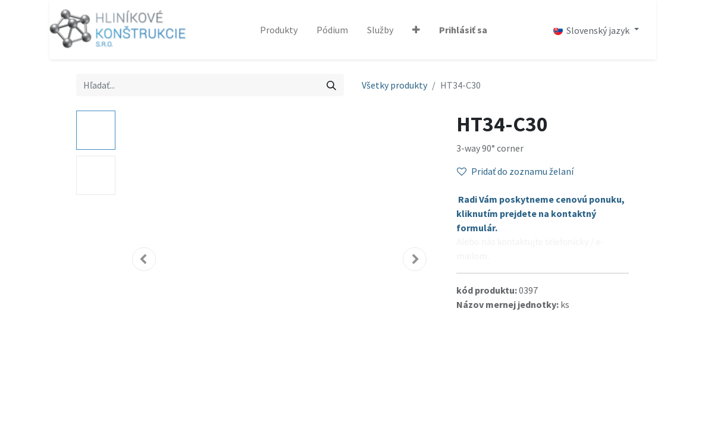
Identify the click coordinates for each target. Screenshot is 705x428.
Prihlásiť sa (463, 30)
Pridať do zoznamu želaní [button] (515, 171)
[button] (416, 30)
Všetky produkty (394, 85)
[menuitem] (278, 30)
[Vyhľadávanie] (331, 85)
